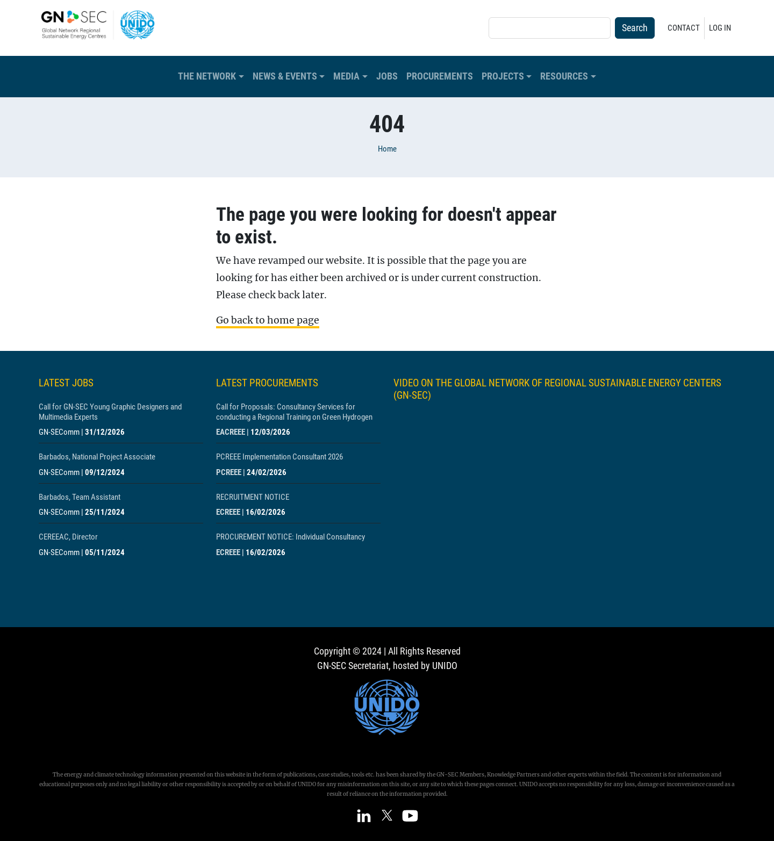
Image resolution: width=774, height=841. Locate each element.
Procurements (439, 76)
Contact (684, 28)
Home (387, 149)
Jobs (387, 76)
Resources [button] (564, 76)
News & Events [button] (285, 76)
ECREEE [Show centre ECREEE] (228, 512)
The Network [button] (207, 76)
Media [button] (346, 76)
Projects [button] (503, 76)
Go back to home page (267, 320)
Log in (720, 28)
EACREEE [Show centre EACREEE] (230, 432)
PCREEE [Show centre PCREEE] (228, 472)
